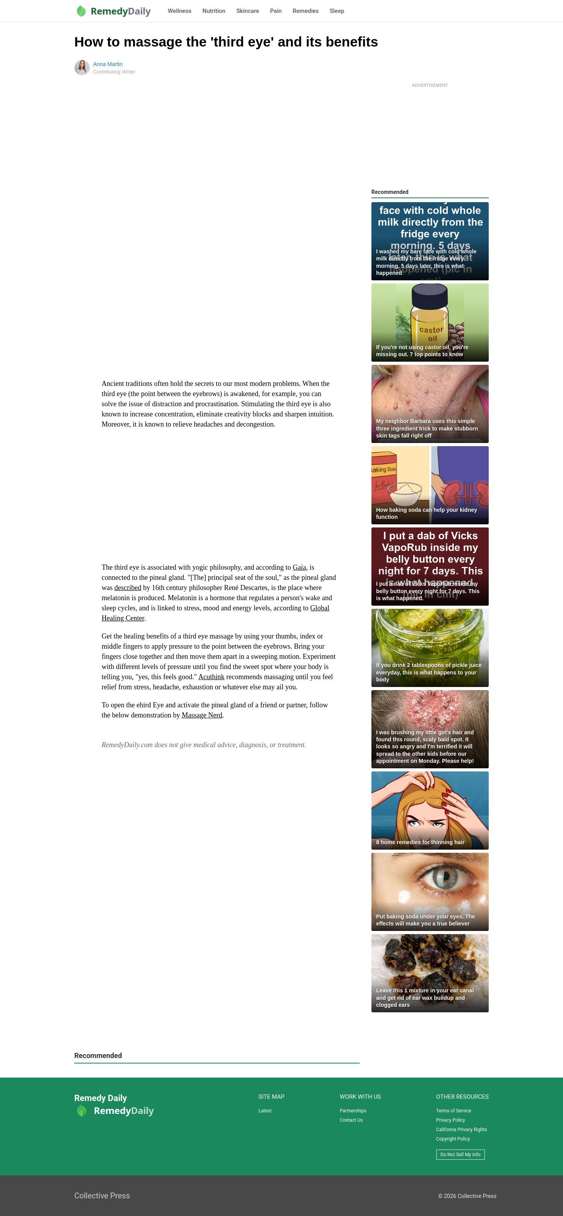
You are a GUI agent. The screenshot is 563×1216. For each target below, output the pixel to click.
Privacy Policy (450, 1120)
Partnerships (353, 1111)
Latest (264, 1111)
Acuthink (211, 677)
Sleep (337, 10)
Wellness (179, 10)
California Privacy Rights (461, 1129)
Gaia (299, 567)
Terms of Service (454, 1111)
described (128, 588)
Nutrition (214, 10)
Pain (276, 10)
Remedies (306, 10)
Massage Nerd (202, 715)
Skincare (248, 10)
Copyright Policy (453, 1139)
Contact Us (351, 1120)
